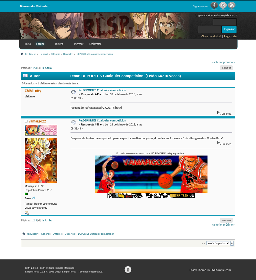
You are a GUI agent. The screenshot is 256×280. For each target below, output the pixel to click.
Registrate (230, 36)
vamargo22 (37, 121)
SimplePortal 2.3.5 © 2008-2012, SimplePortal (50, 271)
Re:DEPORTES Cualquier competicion (102, 90)
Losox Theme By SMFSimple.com (210, 270)
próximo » (229, 62)
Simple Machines (65, 267)
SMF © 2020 (47, 267)
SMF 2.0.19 (31, 267)
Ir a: (204, 243)
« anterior (217, 62)
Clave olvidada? (211, 36)
